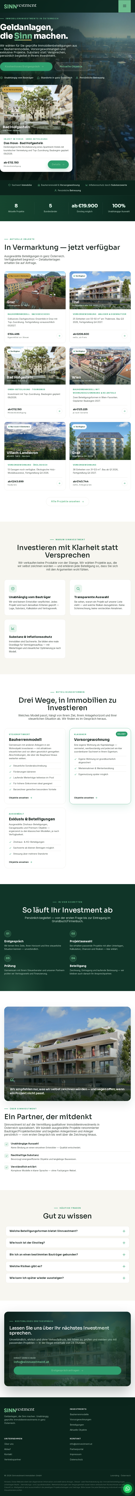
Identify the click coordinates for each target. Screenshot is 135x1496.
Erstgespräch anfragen (67, 1370)
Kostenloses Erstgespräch (24, 66)
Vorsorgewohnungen (80, 1419)
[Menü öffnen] (124, 6)
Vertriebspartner (12, 1459)
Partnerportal (76, 1449)
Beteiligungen (77, 1424)
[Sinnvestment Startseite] (20, 6)
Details (58, 164)
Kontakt (8, 1454)
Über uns (9, 1444)
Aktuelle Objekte (67, 66)
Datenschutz (76, 1459)
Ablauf (7, 1449)
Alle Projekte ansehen (67, 501)
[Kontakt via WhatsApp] (127, 1488)
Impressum (75, 1454)
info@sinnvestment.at (31, 1362)
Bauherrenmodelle (79, 1414)
